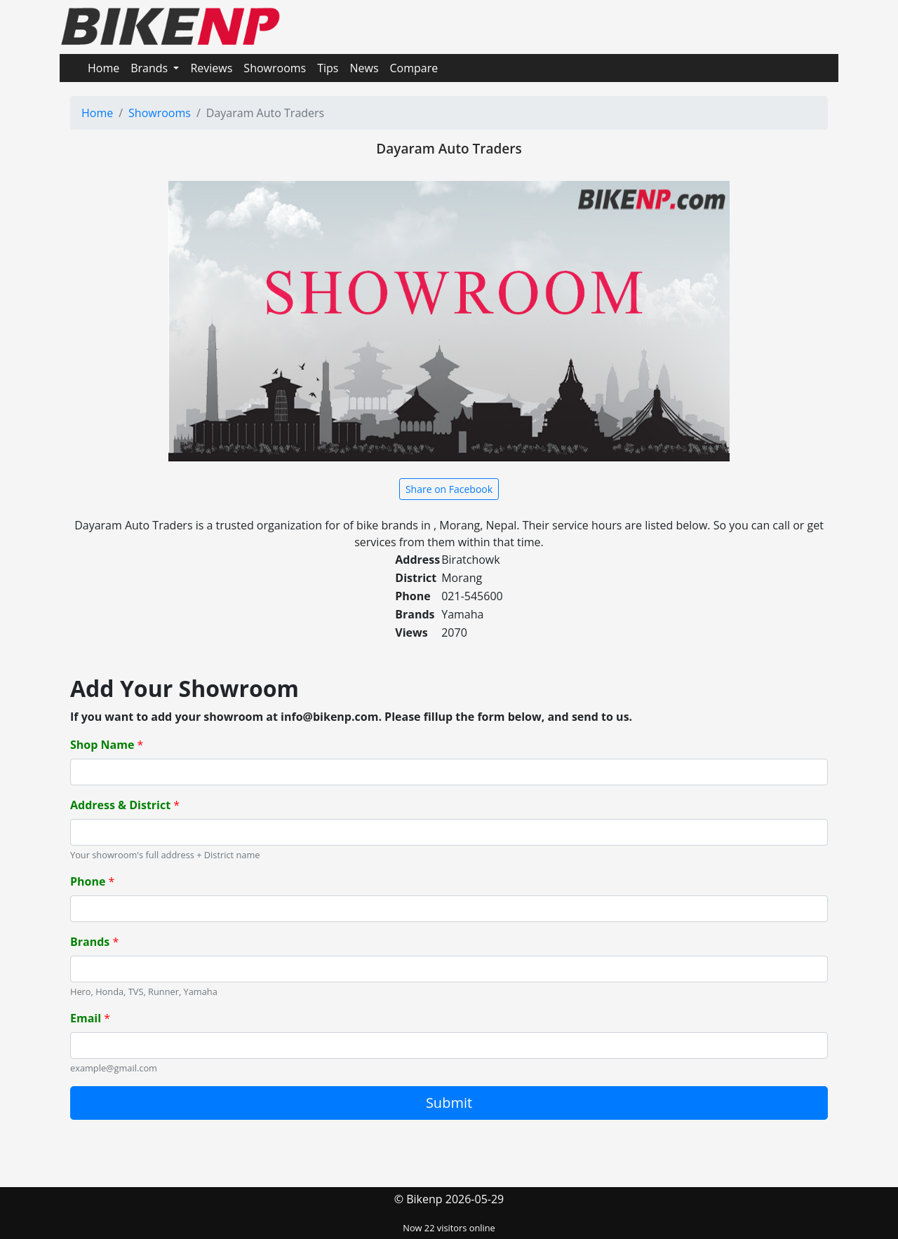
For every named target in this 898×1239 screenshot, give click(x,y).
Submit (449, 1102)
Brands (150, 68)
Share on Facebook (449, 489)
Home (103, 68)
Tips (327, 68)
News (363, 68)
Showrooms (274, 68)
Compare (414, 68)
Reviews (211, 68)
